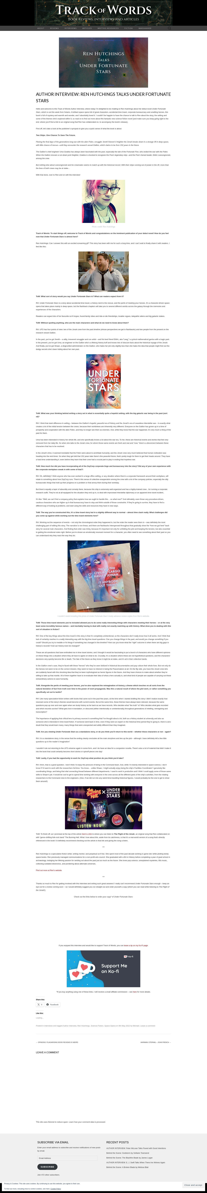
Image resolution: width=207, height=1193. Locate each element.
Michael (136, 1026)
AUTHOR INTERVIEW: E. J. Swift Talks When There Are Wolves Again (135, 1162)
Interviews (71, 28)
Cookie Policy (55, 1189)
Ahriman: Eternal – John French (156, 1042)
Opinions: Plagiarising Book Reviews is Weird (57, 1042)
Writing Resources (108, 28)
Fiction (128, 28)
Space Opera (109, 1026)
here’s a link (87, 834)
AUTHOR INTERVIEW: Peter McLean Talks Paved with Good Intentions (136, 1148)
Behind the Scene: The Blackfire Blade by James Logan (129, 1158)
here (135, 992)
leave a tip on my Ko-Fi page (136, 945)
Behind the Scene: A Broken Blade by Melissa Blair (127, 1167)
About (40, 28)
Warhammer (145, 28)
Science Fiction (97, 1026)
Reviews (54, 28)
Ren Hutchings (83, 1026)
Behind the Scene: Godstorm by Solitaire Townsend (127, 1153)
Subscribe (47, 1167)
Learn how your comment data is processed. (87, 1122)
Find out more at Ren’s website (49, 870)
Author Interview (69, 1026)
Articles (87, 28)
